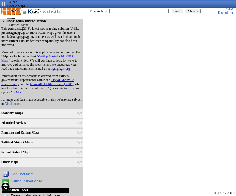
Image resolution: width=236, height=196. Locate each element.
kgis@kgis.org (60, 69)
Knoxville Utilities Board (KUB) (51, 84)
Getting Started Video (26, 181)
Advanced (192, 11)
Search (177, 11)
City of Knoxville (62, 80)
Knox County (10, 84)
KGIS (229, 9)
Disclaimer (12, 104)
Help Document (22, 174)
